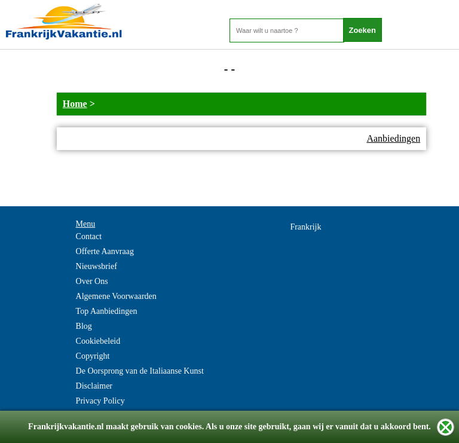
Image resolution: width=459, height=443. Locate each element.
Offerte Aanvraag (105, 251)
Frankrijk (305, 226)
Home (75, 104)
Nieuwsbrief (96, 266)
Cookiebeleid (98, 341)
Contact (89, 236)
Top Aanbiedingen (106, 311)
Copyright (93, 356)
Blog (84, 326)
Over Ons (92, 281)
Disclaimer (94, 385)
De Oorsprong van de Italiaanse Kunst (140, 370)
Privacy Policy (100, 400)
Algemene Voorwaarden (116, 296)
